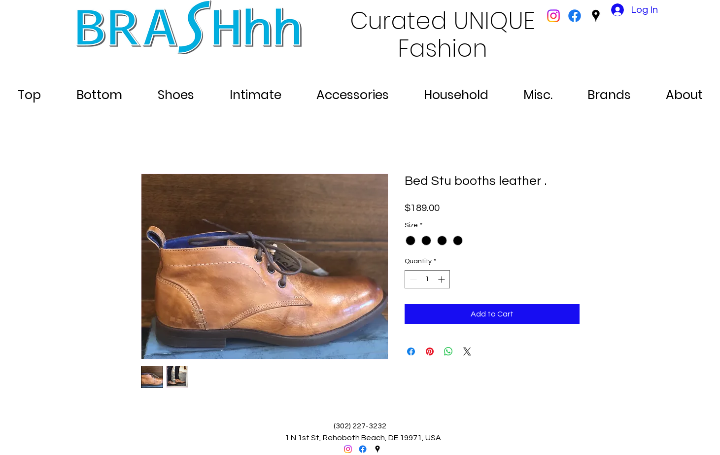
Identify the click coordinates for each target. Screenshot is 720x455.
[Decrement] (412, 279)
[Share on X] (467, 351)
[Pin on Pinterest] (430, 351)
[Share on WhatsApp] (448, 351)
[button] (29, 91)
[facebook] (574, 15)
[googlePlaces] (595, 15)
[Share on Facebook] (411, 351)
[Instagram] (553, 15)
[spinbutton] (427, 279)
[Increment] (442, 279)
